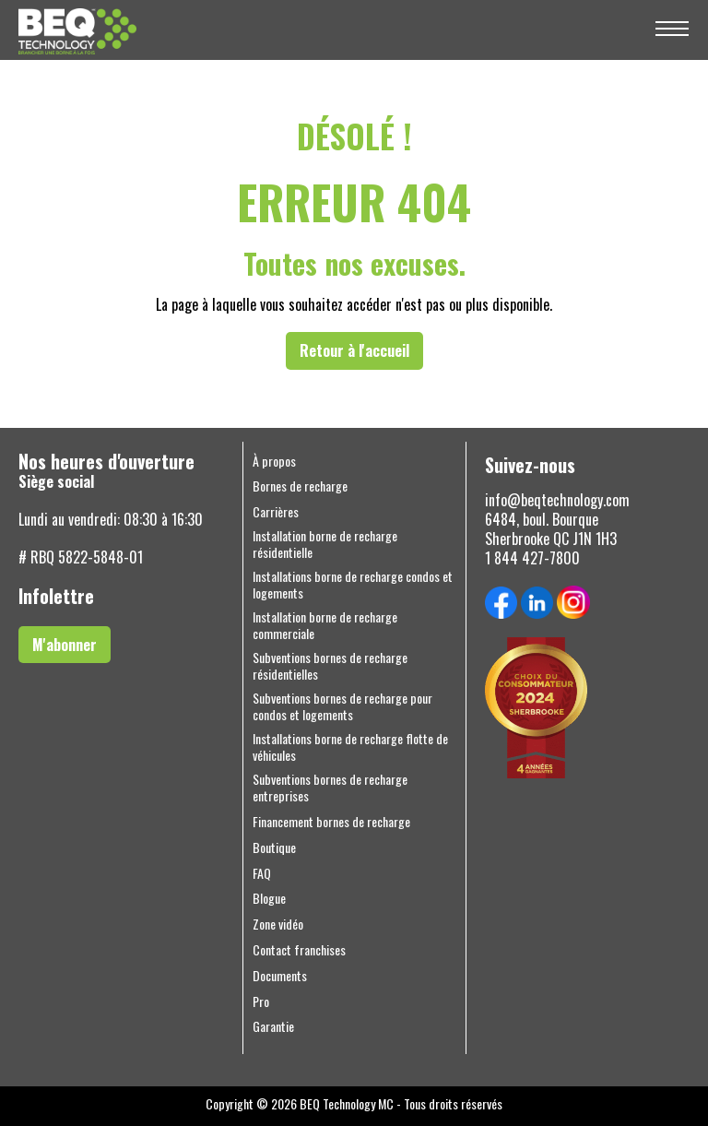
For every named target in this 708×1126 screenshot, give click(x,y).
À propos (274, 461)
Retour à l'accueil (354, 350)
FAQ (262, 873)
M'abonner (64, 645)
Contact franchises (299, 950)
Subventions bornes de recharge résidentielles (330, 665)
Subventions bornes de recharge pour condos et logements (342, 706)
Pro (261, 1001)
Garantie (273, 1026)
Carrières (276, 512)
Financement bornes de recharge (331, 821)
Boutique (274, 847)
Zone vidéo (278, 924)
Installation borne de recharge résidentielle (325, 544)
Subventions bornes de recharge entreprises (330, 787)
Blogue (269, 898)
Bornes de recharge (300, 486)
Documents (280, 975)
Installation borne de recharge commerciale (325, 625)
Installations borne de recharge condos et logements (353, 584)
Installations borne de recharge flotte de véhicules (350, 747)
